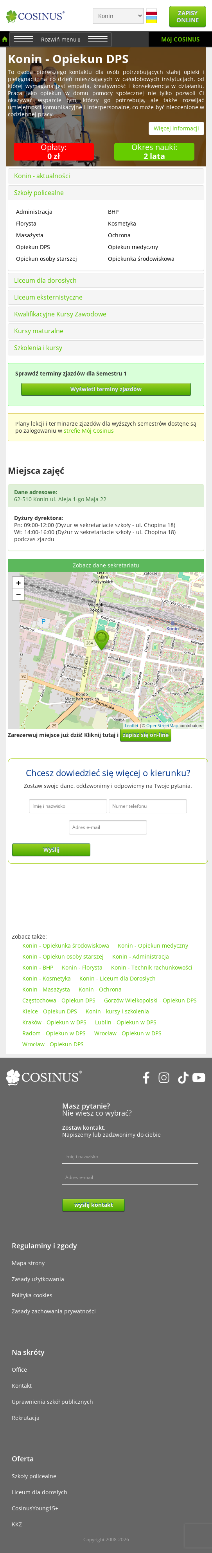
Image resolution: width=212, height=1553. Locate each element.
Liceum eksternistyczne (48, 297)
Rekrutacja (26, 1417)
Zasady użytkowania (38, 1279)
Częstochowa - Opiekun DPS (58, 1000)
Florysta (26, 223)
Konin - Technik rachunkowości (151, 967)
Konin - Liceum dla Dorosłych (117, 978)
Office (19, 1369)
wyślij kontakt (93, 1204)
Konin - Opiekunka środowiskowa (65, 945)
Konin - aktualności (42, 176)
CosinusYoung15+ (35, 1508)
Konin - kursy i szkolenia (117, 1011)
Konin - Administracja (140, 956)
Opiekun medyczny (133, 247)
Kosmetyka (122, 223)
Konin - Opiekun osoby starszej (63, 956)
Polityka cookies (32, 1295)
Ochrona (119, 235)
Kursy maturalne (38, 331)
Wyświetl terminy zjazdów (106, 389)
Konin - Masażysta (46, 989)
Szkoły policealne (39, 192)
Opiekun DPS (33, 247)
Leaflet (131, 725)
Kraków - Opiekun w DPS (54, 1022)
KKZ (17, 1524)
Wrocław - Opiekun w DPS (128, 1033)
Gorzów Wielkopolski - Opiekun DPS (150, 1000)
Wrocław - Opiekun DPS (53, 1044)
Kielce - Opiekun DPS (49, 1011)
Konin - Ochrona (100, 989)
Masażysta (29, 235)
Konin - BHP (37, 967)
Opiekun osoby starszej (46, 258)
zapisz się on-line (146, 735)
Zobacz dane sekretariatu (106, 565)
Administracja (34, 211)
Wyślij (51, 849)
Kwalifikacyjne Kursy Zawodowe (60, 314)
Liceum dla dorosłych (45, 280)
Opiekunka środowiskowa (141, 258)
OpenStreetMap (162, 725)
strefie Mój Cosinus (89, 430)
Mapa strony (28, 1263)
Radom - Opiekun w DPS (54, 1033)
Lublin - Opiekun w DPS (125, 1022)
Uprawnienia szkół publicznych (52, 1401)
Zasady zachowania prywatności (54, 1311)
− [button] (18, 594)
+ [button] (18, 583)
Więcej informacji (176, 128)
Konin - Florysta (82, 967)
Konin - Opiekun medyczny (153, 945)
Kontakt (22, 1385)
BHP (113, 211)
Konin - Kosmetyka (46, 978)
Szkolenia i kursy (38, 347)
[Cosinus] (35, 13)
